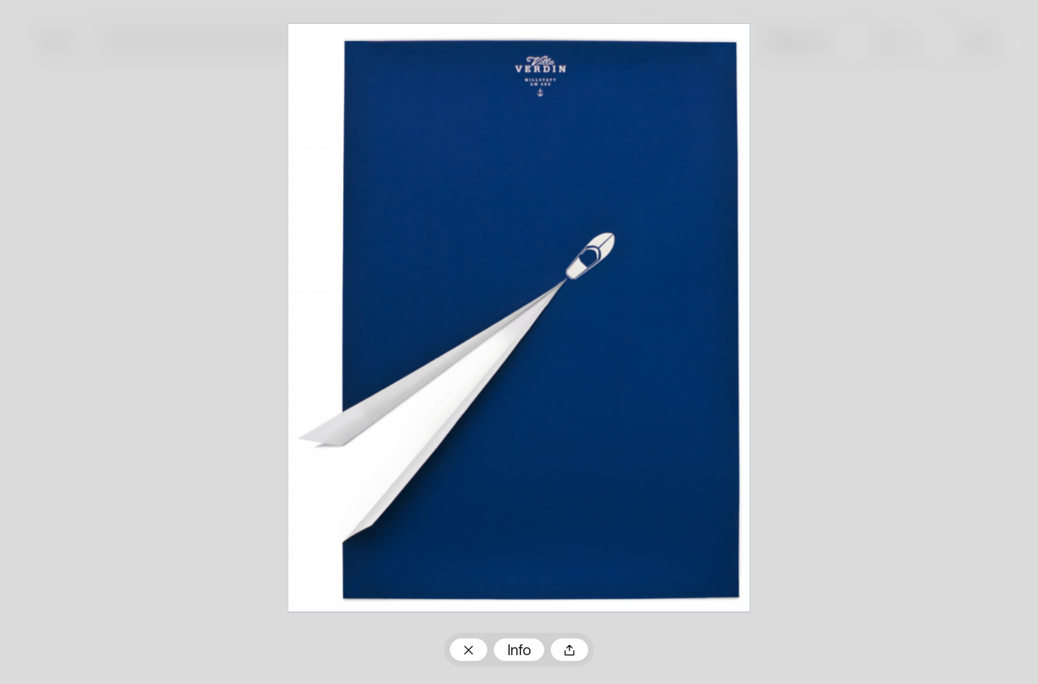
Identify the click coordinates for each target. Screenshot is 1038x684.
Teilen (569, 649)
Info (519, 651)
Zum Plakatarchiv (468, 649)
